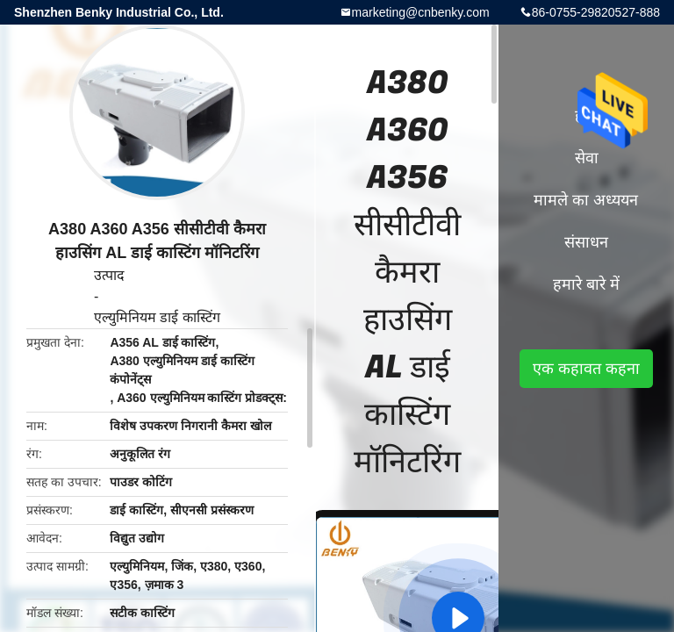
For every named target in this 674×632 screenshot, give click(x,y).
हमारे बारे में (586, 284)
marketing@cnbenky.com (421, 12)
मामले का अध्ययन (586, 200)
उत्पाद (109, 275)
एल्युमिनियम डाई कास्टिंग (157, 317)
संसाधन (586, 242)
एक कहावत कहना (586, 368)
